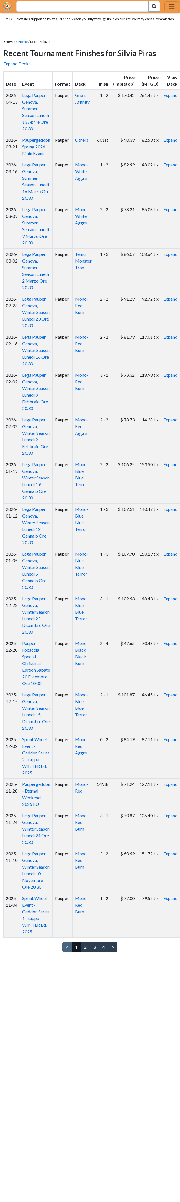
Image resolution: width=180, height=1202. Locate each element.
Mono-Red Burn (81, 305)
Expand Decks (17, 63)
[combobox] (79, 6)
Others (81, 140)
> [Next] (113, 946)
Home (23, 41)
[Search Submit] (154, 6)
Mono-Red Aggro (81, 426)
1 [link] (76, 946)
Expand (170, 95)
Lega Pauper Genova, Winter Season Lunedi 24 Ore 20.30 (36, 829)
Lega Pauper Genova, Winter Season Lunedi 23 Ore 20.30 (36, 312)
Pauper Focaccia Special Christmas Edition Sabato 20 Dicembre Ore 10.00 (36, 663)
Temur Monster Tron (83, 260)
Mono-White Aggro (81, 171)
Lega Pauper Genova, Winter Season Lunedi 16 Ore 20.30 (36, 350)
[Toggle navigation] (171, 6)
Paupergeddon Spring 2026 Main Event (36, 146)
